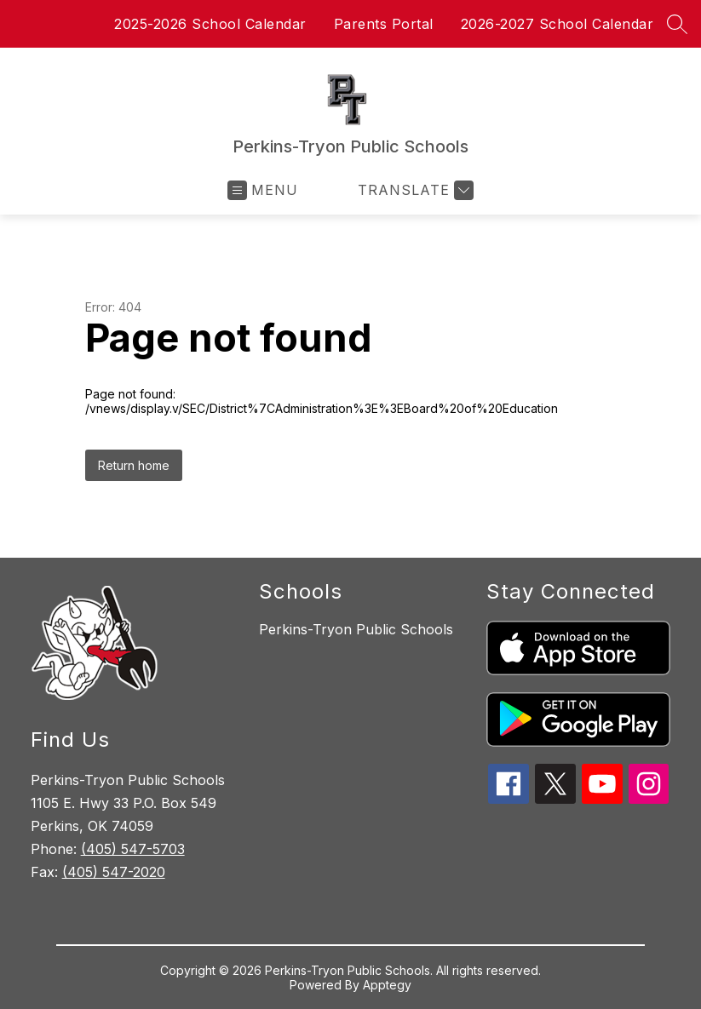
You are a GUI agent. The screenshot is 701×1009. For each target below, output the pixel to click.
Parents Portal (384, 23)
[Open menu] (262, 190)
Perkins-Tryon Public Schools (356, 629)
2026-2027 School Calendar (557, 23)
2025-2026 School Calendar (210, 23)
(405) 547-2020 (113, 871)
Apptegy (387, 984)
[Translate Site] (413, 190)
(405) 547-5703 (133, 848)
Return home (134, 465)
